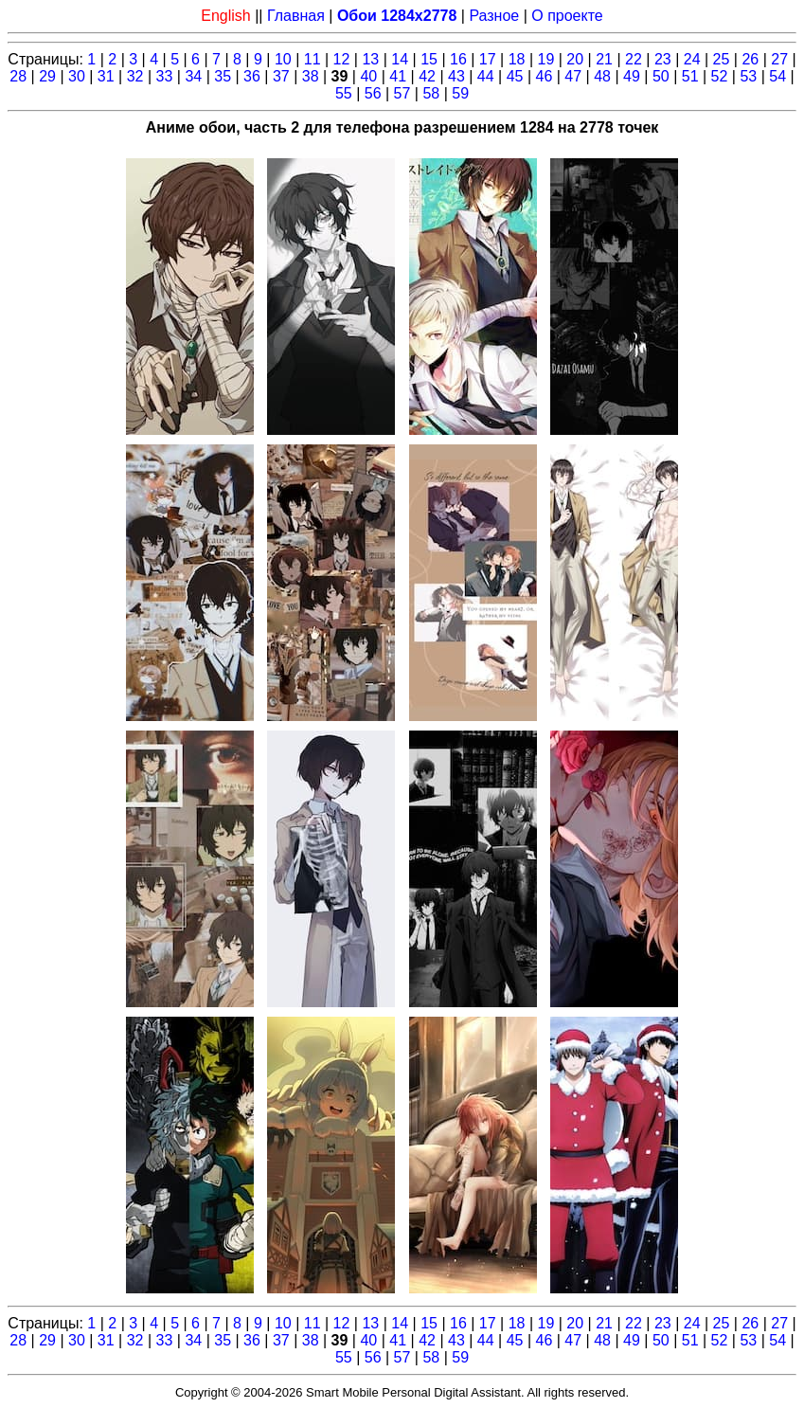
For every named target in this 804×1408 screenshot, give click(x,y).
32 (135, 76)
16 (458, 59)
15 (429, 59)
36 (251, 76)
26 (750, 59)
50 (661, 76)
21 (604, 59)
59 (460, 93)
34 (193, 76)
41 (397, 76)
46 (544, 76)
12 (341, 59)
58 (430, 93)
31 (106, 76)
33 (164, 76)
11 (312, 59)
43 (456, 76)
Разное (494, 16)
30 (76, 76)
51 (690, 76)
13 (370, 59)
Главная (296, 16)
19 (546, 59)
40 (368, 76)
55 (343, 93)
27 (779, 59)
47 (572, 76)
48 (602, 76)
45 (515, 76)
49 (631, 76)
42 (427, 76)
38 (310, 76)
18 (517, 59)
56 (373, 93)
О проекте (566, 16)
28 (18, 76)
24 (692, 59)
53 (748, 76)
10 (283, 59)
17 (487, 59)
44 (485, 76)
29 (47, 76)
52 (719, 76)
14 (399, 59)
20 (574, 59)
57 (402, 93)
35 (222, 76)
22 (633, 59)
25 (721, 59)
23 (662, 59)
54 (777, 76)
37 (281, 76)
